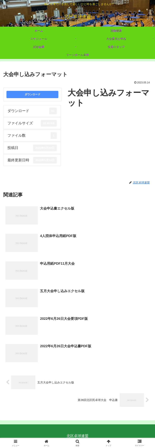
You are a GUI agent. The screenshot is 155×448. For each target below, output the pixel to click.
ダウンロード (32, 94)
